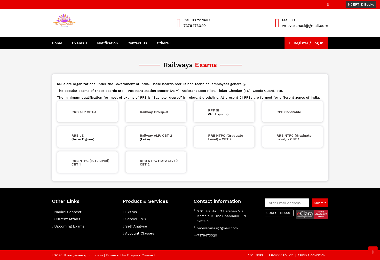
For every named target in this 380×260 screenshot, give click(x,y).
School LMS (134, 219)
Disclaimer (255, 255)
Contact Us (137, 43)
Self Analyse (135, 226)
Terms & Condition (311, 255)
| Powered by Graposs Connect (130, 255)
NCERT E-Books (361, 4)
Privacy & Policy (281, 255)
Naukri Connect (66, 212)
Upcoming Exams (68, 226)
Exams (78, 43)
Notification (107, 43)
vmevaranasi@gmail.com (217, 228)
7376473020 (207, 235)
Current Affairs (66, 219)
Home (57, 43)
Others (163, 43)
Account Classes (138, 233)
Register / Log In (306, 43)
